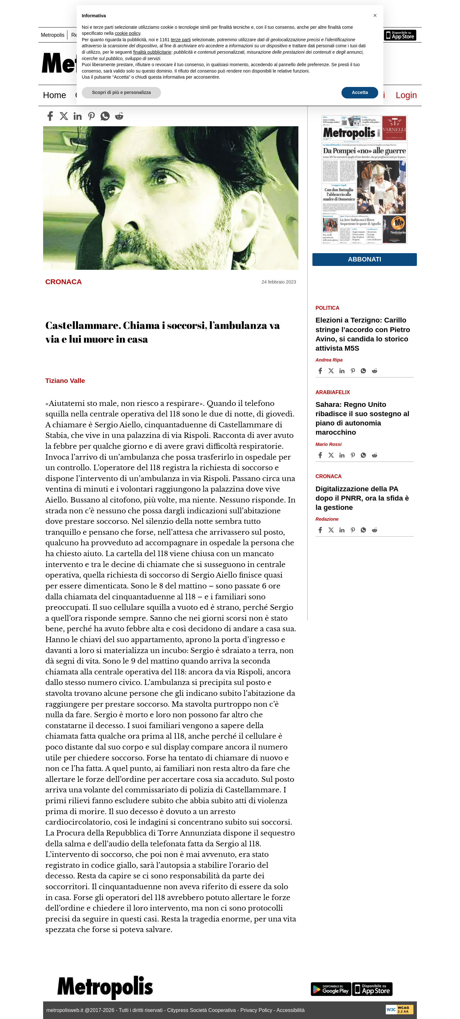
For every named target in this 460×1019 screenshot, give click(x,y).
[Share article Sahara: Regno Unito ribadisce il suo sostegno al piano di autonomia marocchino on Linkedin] (343, 455)
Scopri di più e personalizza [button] (121, 92)
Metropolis (53, 35)
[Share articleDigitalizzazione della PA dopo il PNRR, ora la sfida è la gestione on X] (332, 530)
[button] (375, 15)
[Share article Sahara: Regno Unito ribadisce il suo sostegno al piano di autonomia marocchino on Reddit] (375, 455)
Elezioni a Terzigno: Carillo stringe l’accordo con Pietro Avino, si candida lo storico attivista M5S (363, 334)
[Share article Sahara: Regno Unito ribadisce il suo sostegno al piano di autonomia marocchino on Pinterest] (353, 455)
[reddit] (119, 116)
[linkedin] (77, 116)
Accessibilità (291, 1010)
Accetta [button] (360, 92)
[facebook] (50, 116)
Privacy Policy (256, 1010)
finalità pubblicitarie (152, 52)
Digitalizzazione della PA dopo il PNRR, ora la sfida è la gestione (362, 498)
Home (54, 95)
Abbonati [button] (364, 259)
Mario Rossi (329, 444)
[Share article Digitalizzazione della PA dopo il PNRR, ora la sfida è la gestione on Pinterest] (353, 530)
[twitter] (63, 116)
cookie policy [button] (127, 33)
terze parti (181, 39)
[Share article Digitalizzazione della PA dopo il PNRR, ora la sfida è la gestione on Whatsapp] (364, 530)
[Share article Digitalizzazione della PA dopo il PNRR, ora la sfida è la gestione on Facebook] (321, 530)
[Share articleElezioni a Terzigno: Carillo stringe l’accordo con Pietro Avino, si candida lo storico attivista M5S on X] (332, 371)
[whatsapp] (105, 116)
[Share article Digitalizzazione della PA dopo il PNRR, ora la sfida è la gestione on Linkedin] (343, 530)
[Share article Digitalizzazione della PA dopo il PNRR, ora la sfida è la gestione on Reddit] (375, 530)
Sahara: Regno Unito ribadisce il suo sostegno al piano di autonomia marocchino (363, 418)
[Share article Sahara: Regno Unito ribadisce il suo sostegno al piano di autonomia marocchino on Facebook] (321, 455)
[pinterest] (91, 116)
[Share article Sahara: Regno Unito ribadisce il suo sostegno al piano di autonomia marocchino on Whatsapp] (364, 455)
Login (406, 95)
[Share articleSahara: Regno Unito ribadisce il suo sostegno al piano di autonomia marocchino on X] (332, 455)
